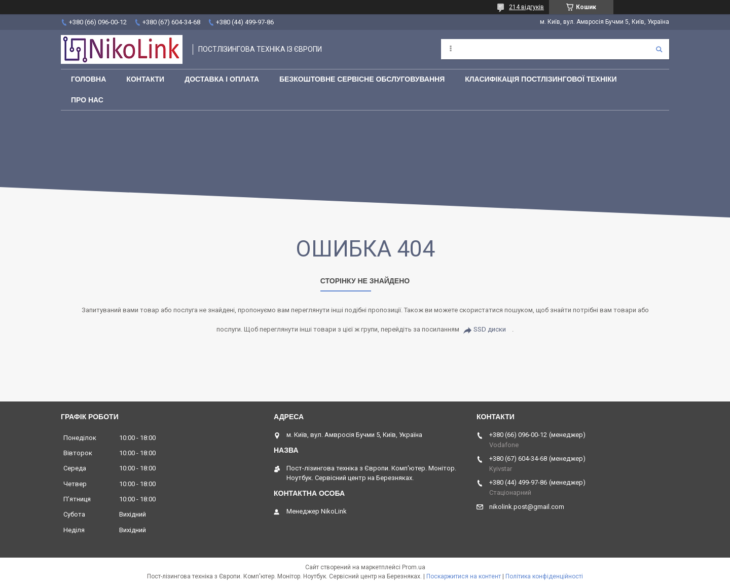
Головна (88, 79)
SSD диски (489, 329)
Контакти (145, 79)
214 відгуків (526, 7)
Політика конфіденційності (544, 576)
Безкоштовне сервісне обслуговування (362, 79)
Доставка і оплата (222, 79)
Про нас (87, 100)
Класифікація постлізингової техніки (540, 79)
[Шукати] (659, 49)
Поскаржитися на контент (463, 576)
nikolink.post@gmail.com (526, 506)
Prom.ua (413, 567)
